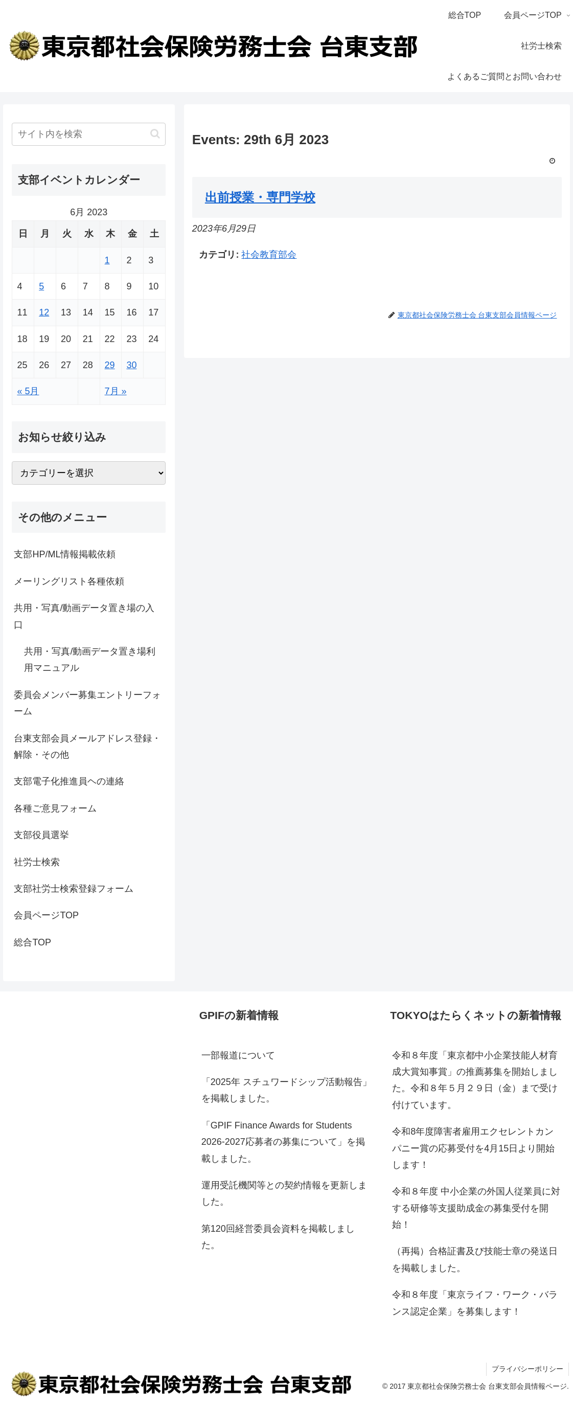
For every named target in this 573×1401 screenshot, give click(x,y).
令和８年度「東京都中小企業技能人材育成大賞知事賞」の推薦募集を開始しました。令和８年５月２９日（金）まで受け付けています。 (475, 1080)
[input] (89, 134)
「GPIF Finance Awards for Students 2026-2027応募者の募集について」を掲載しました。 (283, 1142)
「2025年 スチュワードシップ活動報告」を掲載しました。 (286, 1090)
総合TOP (32, 942)
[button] (155, 134)
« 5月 (28, 391)
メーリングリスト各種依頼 (69, 581)
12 (44, 312)
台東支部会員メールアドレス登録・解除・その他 (87, 746)
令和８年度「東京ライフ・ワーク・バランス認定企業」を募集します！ (475, 1303)
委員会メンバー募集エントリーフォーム (87, 703)
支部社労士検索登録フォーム (73, 889)
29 (110, 365)
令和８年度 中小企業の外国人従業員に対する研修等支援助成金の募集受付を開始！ (476, 1208)
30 (131, 365)
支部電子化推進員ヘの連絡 (69, 781)
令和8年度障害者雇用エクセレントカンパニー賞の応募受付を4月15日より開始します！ (473, 1148)
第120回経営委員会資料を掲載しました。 (278, 1237)
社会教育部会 (268, 255)
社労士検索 (37, 862)
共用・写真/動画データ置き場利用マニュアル (89, 659)
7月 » (116, 391)
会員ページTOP (46, 915)
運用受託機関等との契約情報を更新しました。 (284, 1193)
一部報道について (238, 1055)
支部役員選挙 (41, 835)
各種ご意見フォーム (55, 808)
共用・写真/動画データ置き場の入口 (84, 616)
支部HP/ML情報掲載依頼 (65, 554)
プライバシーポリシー (527, 1369)
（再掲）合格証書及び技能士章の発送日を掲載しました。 (475, 1259)
